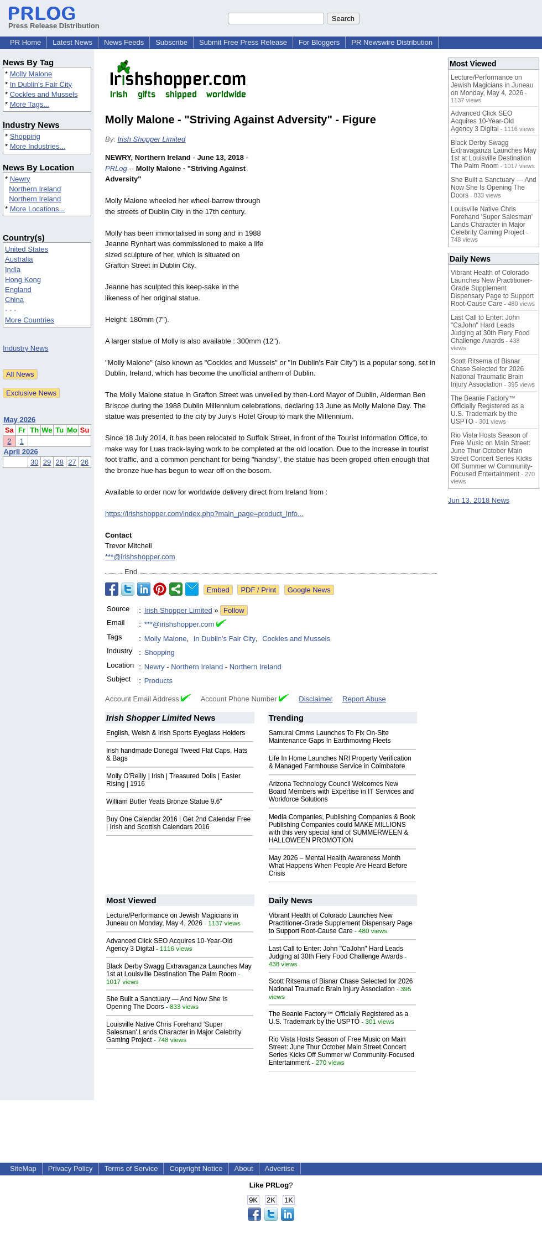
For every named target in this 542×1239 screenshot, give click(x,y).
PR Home (25, 42)
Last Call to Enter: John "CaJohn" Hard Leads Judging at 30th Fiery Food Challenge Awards (336, 952)
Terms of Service (131, 1168)
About (243, 1168)
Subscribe (171, 42)
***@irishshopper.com (140, 557)
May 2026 (20, 419)
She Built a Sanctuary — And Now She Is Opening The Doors (493, 187)
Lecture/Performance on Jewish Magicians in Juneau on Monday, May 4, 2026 (172, 919)
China (14, 299)
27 (72, 462)
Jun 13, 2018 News (478, 500)
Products (158, 680)
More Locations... (37, 209)
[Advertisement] (354, 233)
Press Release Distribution (54, 21)
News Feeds (124, 42)
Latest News (72, 42)
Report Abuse (364, 699)
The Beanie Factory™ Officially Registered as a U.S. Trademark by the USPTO (339, 1017)
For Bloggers (319, 42)
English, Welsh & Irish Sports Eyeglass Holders (175, 733)
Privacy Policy (70, 1168)
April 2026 (21, 451)
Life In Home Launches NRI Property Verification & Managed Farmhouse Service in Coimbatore (340, 762)
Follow (233, 610)
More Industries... (37, 146)
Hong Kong (23, 279)
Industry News (25, 348)
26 (84, 462)
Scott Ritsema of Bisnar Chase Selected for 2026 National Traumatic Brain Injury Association (341, 985)
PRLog (116, 168)
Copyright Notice (195, 1168)
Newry (20, 179)
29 (47, 462)
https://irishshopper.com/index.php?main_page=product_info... (204, 513)
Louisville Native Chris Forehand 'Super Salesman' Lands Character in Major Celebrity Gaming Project (173, 1032)
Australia (19, 259)
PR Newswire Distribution (391, 42)
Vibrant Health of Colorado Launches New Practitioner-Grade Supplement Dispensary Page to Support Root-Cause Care (341, 923)
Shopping (25, 136)
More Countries (29, 320)
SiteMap (23, 1168)
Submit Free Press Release (243, 42)
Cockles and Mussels (44, 94)
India (12, 270)
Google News (309, 590)
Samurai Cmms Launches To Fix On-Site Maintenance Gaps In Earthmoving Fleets (330, 737)
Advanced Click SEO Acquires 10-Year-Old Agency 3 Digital (482, 121)
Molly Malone (31, 74)
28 (60, 462)
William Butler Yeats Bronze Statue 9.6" (164, 801)
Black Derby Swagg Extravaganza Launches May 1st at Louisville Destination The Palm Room (179, 970)
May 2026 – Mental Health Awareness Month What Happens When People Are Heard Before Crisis (338, 865)
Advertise (280, 1168)
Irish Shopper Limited (151, 139)
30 (34, 462)
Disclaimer (315, 699)
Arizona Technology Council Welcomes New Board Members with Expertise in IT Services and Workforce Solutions (341, 791)
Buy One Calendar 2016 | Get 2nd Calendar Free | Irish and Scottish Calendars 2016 (178, 823)
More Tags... (29, 104)
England (18, 289)
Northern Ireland (35, 189)
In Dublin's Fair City (41, 84)
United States (26, 249)
